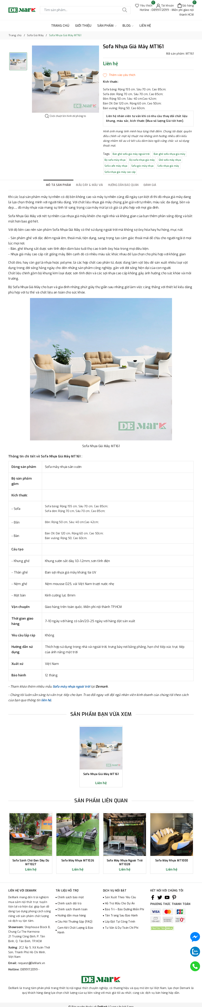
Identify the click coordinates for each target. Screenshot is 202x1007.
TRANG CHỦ (60, 26)
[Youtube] (167, 897)
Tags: (107, 154)
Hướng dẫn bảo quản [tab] (123, 185)
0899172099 (29, 969)
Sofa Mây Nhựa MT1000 (171, 860)
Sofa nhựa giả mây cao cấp (120, 172)
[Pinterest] (174, 897)
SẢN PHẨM (106, 26)
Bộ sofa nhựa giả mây (142, 160)
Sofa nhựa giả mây (168, 166)
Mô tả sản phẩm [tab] (58, 185)
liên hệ (46, 700)
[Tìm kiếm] (125, 10)
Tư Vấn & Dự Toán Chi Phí (121, 928)
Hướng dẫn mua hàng (72, 915)
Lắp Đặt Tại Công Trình (120, 922)
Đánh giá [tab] (150, 185)
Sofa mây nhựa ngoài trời (71, 686)
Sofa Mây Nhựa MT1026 (77, 860)
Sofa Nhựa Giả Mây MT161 (101, 774)
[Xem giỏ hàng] (186, 5)
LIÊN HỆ (145, 26)
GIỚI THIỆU (83, 26)
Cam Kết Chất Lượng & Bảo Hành (75, 930)
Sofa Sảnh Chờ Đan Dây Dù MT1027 (30, 862)
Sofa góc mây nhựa (142, 166)
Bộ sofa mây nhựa (115, 160)
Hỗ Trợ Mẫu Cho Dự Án (120, 903)
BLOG (128, 26)
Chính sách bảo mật (71, 897)
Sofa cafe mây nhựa (116, 166)
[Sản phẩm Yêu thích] (143, 5)
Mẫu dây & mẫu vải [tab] (89, 185)
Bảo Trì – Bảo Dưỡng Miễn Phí (124, 909)
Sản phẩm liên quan (101, 800)
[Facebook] (152, 897)
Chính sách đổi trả (70, 903)
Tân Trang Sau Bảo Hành (121, 915)
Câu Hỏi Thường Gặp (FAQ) (75, 922)
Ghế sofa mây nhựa (170, 160)
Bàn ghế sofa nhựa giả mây (169, 154)
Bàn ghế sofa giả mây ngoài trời (131, 154)
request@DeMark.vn (31, 963)
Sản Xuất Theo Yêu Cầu (120, 897)
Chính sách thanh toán (72, 909)
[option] (65, 79)
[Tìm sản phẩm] (85, 10)
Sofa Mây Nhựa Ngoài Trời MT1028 (125, 862)
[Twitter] (159, 897)
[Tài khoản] (165, 5)
